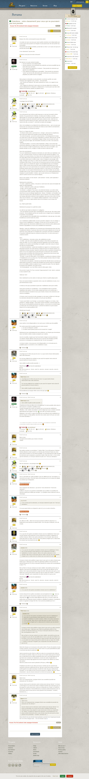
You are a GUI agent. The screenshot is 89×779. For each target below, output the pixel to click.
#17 (60, 584)
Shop (55, 6)
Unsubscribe (36, 766)
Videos (35, 747)
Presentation (11, 745)
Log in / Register (77, 5)
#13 (60, 497)
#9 (60, 434)
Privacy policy (62, 749)
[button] (72, 2)
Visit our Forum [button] (72, 67)
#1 (60, 36)
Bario (14, 698)
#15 (60, 531)
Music (34, 749)
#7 (60, 373)
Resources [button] (34, 6)
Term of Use (61, 747)
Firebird (14, 64)
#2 (60, 59)
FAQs (34, 745)
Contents (10, 751)
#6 (60, 351)
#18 (60, 607)
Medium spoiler (24, 484)
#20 (60, 695)
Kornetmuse (14, 356)
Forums (45, 6)
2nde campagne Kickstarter (31, 26)
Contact (60, 751)
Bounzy (14, 680)
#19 (60, 675)
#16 (60, 544)
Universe (10, 747)
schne (14, 479)
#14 (60, 518)
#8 (60, 397)
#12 (60, 474)
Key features (11, 749)
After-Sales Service (63, 753)
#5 (60, 320)
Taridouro (14, 41)
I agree (62, 776)
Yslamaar (14, 325)
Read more (55, 776)
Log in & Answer (35, 734)
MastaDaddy (14, 103)
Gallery (10, 753)
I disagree (69, 776)
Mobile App (36, 755)
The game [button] (22, 6)
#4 (60, 111)
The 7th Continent (19, 26)
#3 (60, 98)
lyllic (14, 453)
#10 (60, 447)
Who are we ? (61, 745)
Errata (34, 753)
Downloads (36, 751)
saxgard (14, 536)
